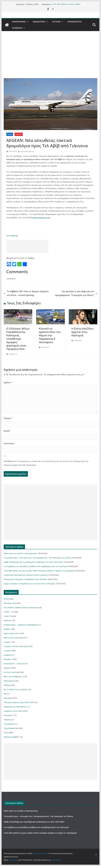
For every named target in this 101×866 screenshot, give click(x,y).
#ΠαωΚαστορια (75, 21)
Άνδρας (7, 629)
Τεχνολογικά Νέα (11, 728)
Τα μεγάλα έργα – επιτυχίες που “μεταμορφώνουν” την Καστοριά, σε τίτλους (37, 557)
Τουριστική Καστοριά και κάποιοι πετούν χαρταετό (26, 575)
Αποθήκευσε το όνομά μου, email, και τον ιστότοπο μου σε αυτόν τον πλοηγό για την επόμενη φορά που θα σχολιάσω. (46, 463)
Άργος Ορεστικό (10, 633)
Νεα (5, 693)
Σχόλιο (8, 382)
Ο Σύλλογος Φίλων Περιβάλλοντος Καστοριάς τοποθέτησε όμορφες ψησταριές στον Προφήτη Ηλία (18, 339)
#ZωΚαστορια (39, 21)
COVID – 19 (8, 612)
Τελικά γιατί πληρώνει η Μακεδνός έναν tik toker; (25, 579)
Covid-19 (7, 616)
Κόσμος (7, 685)
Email (7, 430)
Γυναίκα (7, 650)
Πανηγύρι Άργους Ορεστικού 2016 (19, 702)
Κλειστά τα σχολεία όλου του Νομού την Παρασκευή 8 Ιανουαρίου (50, 335)
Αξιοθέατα (17, 28)
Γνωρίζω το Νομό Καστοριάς (16, 646)
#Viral (6, 599)
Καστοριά (19, 134)
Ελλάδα (9, 134)
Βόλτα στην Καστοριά (13, 637)
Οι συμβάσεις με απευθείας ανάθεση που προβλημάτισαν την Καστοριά (36, 566)
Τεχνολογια (9, 724)
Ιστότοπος (9, 443)
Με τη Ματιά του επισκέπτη (16, 689)
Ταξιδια (7, 719)
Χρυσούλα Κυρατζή (27, 151)
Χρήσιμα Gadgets (11, 737)
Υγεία (6, 732)
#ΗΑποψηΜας (19, 21)
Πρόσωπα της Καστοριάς (15, 706)
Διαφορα (7, 655)
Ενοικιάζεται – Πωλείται (14, 663)
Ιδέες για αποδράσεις (13, 676)
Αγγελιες (56, 21)
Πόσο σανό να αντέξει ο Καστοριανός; (20, 553)
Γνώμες (7, 642)
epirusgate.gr (12, 235)
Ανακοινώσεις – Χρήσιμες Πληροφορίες (21, 624)
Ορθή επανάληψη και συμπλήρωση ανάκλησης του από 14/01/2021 (33, 562)
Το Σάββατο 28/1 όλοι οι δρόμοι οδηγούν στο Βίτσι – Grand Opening (26, 293)
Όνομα (8, 418)
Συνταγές (8, 715)
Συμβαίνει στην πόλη (13, 711)
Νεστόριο (8, 698)
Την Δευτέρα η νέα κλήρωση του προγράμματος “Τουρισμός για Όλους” (76, 293)
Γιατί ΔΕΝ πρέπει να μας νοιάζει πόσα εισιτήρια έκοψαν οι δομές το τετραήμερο (67, 4)
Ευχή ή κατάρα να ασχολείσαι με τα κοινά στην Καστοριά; (29, 583)
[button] (27, 22)
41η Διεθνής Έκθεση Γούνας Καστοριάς (21, 607)
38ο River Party (10, 603)
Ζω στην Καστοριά (12, 672)
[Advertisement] (51, 58)
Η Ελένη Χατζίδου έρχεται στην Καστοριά (82, 332)
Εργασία (7, 668)
